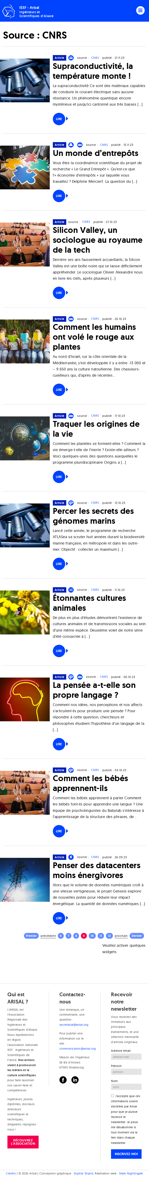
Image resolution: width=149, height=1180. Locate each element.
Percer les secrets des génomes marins (93, 515)
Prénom (116, 1066)
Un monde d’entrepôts (95, 152)
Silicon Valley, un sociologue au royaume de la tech (98, 239)
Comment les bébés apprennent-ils (90, 783)
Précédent (48, 936)
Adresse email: (121, 1051)
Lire (59, 119)
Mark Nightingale (131, 1173)
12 (109, 936)
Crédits (11, 1173)
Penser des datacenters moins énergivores (97, 870)
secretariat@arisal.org (74, 1025)
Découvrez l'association (23, 1142)
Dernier (137, 936)
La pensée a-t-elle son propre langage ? (94, 689)
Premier (31, 936)
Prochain (121, 936)
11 (101, 936)
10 (92, 936)
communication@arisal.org (77, 1048)
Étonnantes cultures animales (89, 602)
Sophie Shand (83, 1173)
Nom (114, 1081)
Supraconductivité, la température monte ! (93, 70)
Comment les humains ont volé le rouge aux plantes (94, 336)
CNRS (95, 58)
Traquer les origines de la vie (96, 428)
